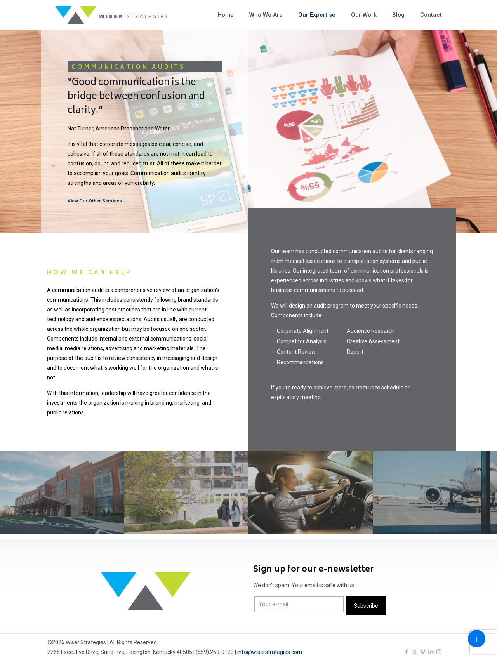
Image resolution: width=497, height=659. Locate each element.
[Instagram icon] (439, 652)
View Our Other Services (95, 200)
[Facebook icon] (406, 652)
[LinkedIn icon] (431, 652)
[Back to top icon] (476, 638)
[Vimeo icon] (423, 652)
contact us (361, 387)
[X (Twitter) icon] (414, 652)
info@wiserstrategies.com (269, 652)
